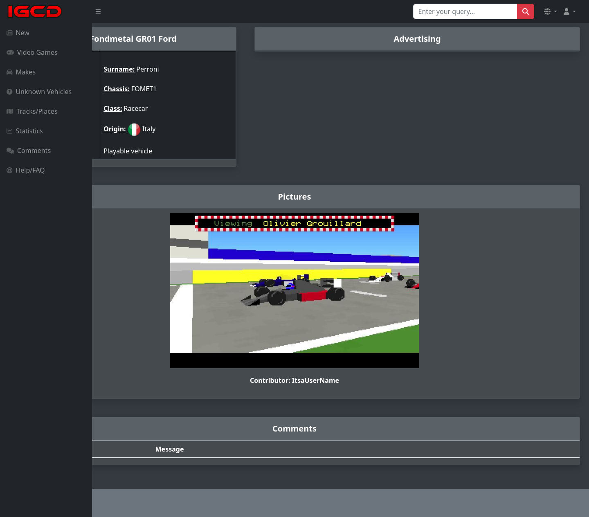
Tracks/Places (32, 111)
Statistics (25, 130)
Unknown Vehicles (39, 91)
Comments (29, 150)
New (18, 32)
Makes (21, 71)
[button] (550, 11)
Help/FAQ (26, 170)
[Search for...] (465, 11)
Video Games (32, 52)
